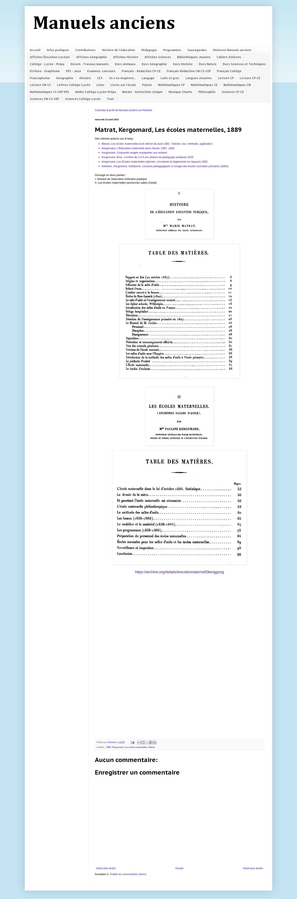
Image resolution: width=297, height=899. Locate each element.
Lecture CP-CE (250, 78)
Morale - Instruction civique (142, 92)
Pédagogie (149, 50)
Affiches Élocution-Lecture (50, 57)
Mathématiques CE (204, 85)
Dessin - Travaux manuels (90, 64)
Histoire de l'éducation (118, 50)
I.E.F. (100, 78)
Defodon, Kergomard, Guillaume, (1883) (165, 166)
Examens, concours (101, 71)
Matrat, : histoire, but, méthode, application (157, 143)
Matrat (151, 747)
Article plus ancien (253, 868)
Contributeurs (85, 50)
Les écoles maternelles (135, 747)
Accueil (35, 50)
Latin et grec (170, 78)
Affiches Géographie (91, 57)
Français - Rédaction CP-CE (141, 71)
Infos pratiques (58, 50)
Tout (110, 99)
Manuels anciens (104, 23)
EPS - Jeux (73, 71)
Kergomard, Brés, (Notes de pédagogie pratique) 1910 (147, 157)
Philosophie (207, 92)
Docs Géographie (154, 64)
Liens (100, 85)
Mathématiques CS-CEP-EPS (49, 92)
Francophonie (40, 78)
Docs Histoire (183, 64)
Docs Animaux (125, 64)
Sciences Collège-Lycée (83, 99)
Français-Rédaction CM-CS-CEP (189, 71)
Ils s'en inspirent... (122, 78)
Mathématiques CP (171, 85)
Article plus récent (106, 868)
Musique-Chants (180, 92)
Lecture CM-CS (40, 85)
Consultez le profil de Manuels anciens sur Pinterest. (123, 110)
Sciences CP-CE (233, 92)
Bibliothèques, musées (194, 57)
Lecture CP (226, 78)
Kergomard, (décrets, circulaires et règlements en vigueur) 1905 (154, 161)
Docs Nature (208, 64)
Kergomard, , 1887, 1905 (138, 148)
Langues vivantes (199, 78)
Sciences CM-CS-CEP (44, 99)
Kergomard (117, 747)
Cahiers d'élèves (229, 57)
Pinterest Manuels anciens (232, 50)
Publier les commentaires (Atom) (128, 874)
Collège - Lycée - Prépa (47, 64)
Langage (148, 78)
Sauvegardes (197, 50)
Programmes (172, 50)
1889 (108, 747)
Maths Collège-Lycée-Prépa (95, 92)
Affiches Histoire (125, 57)
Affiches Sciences (157, 57)
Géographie (64, 78)
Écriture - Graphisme (45, 71)
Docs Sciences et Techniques (244, 64)
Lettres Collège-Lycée (73, 85)
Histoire (85, 78)
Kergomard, (134, 152)
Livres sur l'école (123, 85)
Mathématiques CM (237, 85)
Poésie (147, 85)
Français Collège (229, 71)
